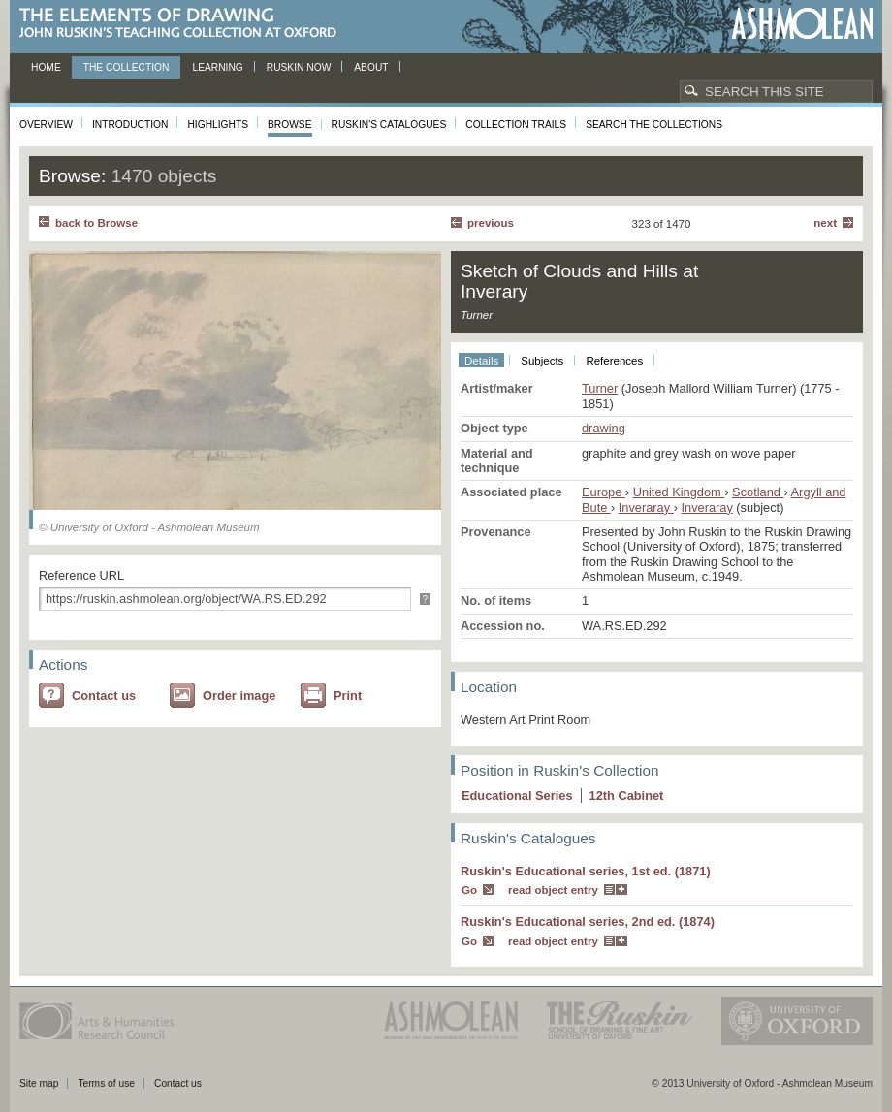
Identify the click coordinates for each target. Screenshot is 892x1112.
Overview (46, 124)
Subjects (542, 360)
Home (46, 67)
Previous (490, 223)
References (614, 360)
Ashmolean (802, 24)
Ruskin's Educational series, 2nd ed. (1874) (588, 921)
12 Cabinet (626, 795)
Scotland (757, 492)
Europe (603, 492)
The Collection (126, 67)
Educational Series (517, 795)
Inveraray (646, 507)
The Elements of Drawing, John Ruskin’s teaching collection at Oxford (183, 24)
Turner (600, 388)
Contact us (104, 695)
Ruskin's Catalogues (389, 124)
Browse (290, 124)
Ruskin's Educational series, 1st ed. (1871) (586, 871)
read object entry (553, 890)
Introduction (130, 124)
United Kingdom (679, 492)
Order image (239, 695)
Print (348, 695)
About (371, 67)
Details (481, 360)
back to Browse (96, 223)
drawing (603, 428)
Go (469, 890)
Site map (38, 1083)
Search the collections (654, 124)
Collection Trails (515, 124)
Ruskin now (299, 67)
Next (825, 223)
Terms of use (106, 1083)
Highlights (217, 124)
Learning (217, 67)
